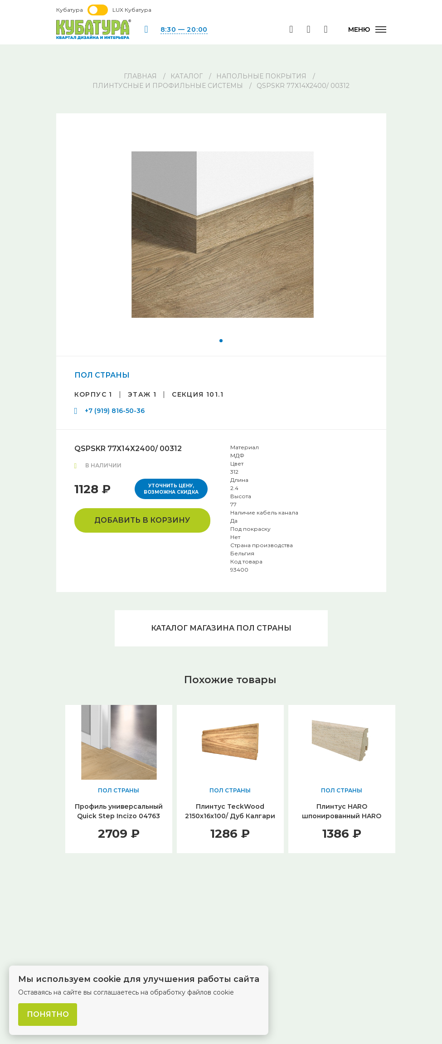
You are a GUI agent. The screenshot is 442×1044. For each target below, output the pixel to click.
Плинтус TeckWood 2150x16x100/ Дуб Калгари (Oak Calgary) (230, 816)
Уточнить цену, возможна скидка (171, 489)
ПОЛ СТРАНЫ (102, 375)
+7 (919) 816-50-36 (115, 411)
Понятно (48, 1014)
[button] (221, 340)
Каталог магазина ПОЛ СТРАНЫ (221, 628)
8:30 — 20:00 (184, 29)
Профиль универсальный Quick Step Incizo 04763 (119, 811)
